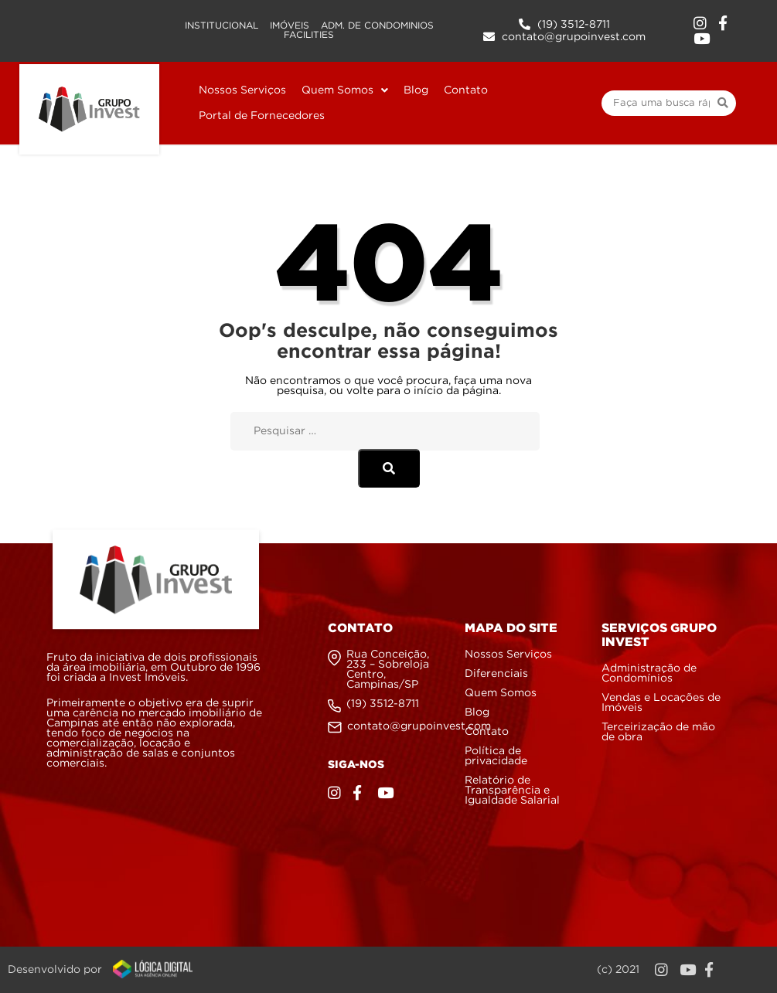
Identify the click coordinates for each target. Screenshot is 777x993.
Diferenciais (496, 673)
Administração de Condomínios (649, 673)
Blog (477, 712)
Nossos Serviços (508, 654)
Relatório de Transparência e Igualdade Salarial (512, 790)
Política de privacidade (496, 756)
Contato (487, 731)
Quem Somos (501, 693)
